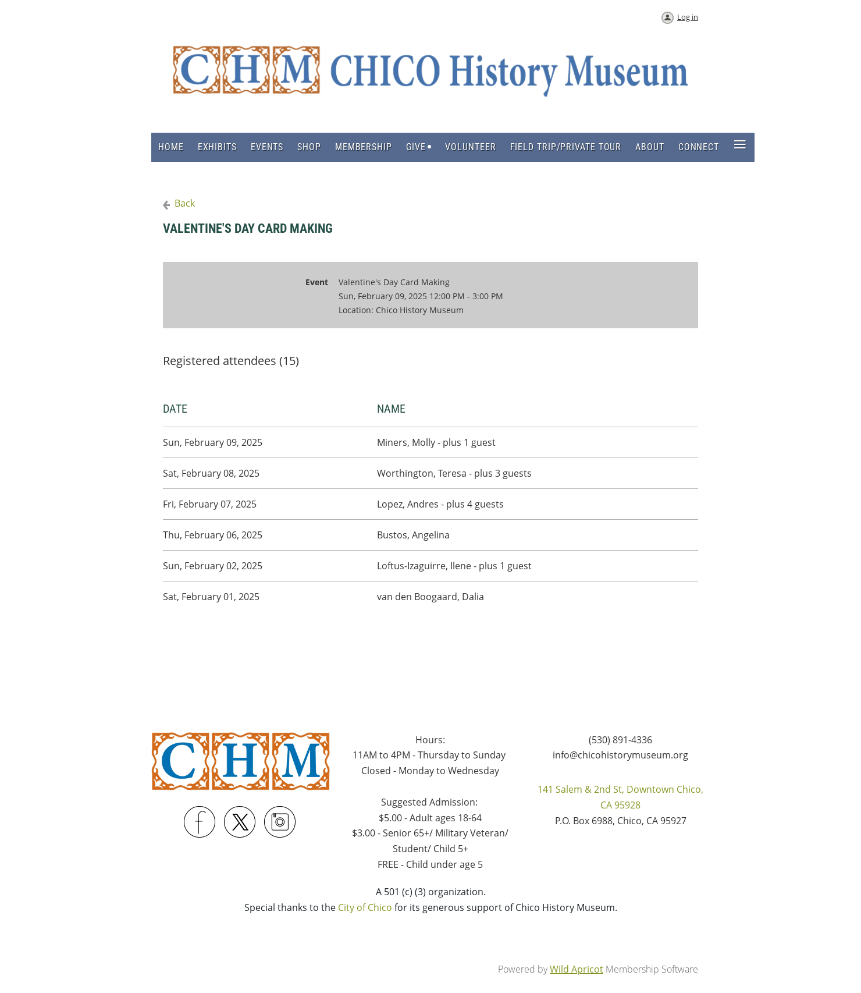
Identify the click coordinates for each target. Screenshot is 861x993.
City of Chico (365, 907)
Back (185, 203)
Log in (687, 17)
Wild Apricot (576, 969)
